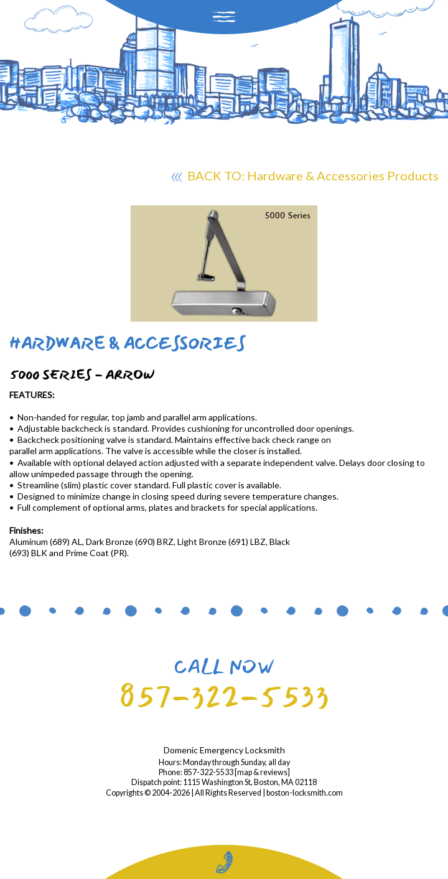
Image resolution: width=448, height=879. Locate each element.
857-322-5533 (224, 696)
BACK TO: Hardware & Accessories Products (305, 177)
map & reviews (262, 772)
